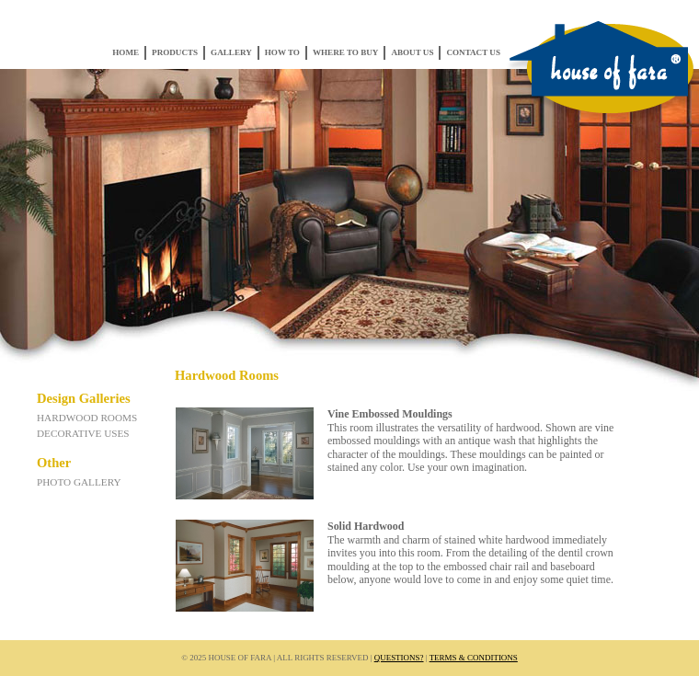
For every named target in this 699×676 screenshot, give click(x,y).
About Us (412, 52)
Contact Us (473, 52)
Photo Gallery (79, 481)
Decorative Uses (83, 433)
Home (125, 52)
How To (282, 52)
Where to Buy (345, 52)
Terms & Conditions (474, 657)
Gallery (231, 52)
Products (175, 52)
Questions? (399, 657)
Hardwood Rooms (87, 417)
